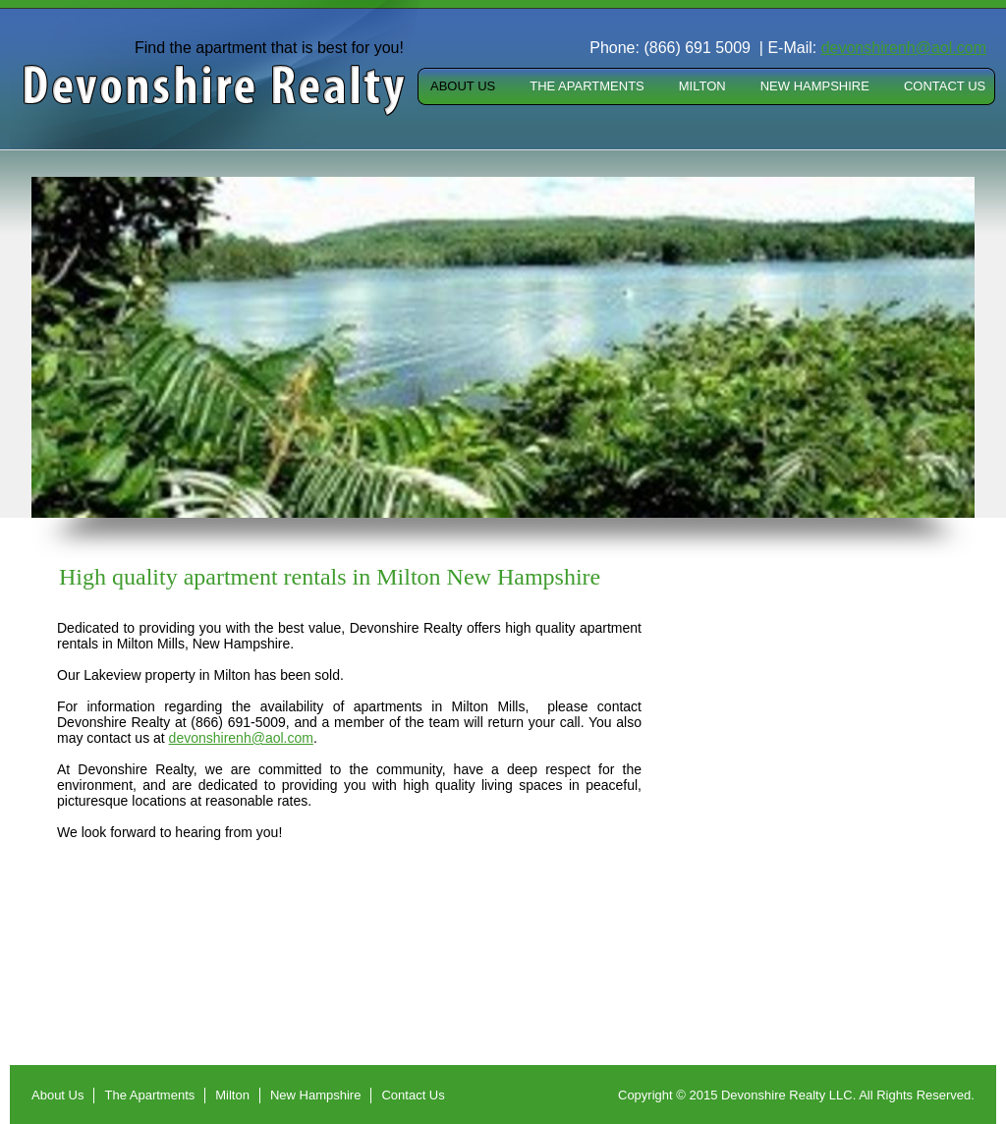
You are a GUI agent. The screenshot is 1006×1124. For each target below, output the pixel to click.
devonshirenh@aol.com (241, 738)
